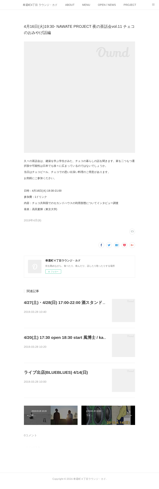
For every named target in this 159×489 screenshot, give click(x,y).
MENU (86, 4)
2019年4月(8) (32, 220)
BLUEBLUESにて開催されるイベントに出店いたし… (65, 382)
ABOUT (69, 4)
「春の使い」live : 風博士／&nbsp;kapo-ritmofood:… (64, 347)
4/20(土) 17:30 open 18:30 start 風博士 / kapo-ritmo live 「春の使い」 (89, 337)
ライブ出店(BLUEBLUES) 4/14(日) (56, 372)
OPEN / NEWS (107, 4)
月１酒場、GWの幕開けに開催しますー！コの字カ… (65, 312)
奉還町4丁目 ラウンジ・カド (40, 4)
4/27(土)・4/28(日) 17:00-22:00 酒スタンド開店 (67, 302)
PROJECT (130, 4)
